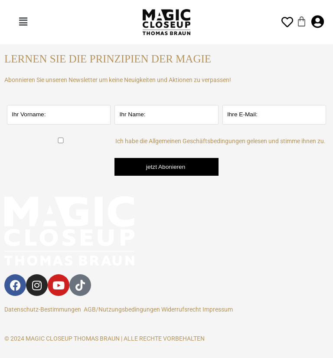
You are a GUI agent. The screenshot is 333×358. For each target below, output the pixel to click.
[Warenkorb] (301, 21)
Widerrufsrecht (181, 309)
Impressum (218, 309)
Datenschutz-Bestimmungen (42, 309)
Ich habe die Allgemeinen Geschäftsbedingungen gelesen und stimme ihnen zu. (220, 141)
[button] (23, 22)
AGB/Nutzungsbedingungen (122, 309)
